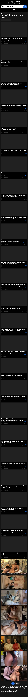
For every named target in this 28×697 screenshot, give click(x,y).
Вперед (17, 683)
